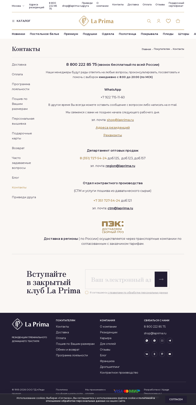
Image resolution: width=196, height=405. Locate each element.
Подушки (90, 35)
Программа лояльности (72, 355)
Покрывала (149, 35)
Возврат (18, 148)
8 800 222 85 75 (53, 6)
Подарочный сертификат (176, 4)
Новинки (18, 35)
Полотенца (127, 35)
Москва (16, 5)
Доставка (133, 4)
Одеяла (108, 35)
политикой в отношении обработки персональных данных (100, 399)
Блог (15, 177)
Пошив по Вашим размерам (20, 104)
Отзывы (160, 4)
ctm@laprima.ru (120, 208)
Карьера (105, 338)
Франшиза (107, 361)
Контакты (118, 4)
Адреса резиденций (36, 6)
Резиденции (108, 332)
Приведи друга (87, 4)
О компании (102, 4)
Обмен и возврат (67, 349)
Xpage (165, 389)
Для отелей (108, 344)
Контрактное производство (119, 372)
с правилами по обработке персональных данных (138, 292)
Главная (146, 49)
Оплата (147, 4)
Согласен (176, 399)
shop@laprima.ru (72, 5)
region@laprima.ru (120, 166)
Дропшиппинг (110, 367)
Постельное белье (44, 35)
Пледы (168, 35)
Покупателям (162, 49)
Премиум (71, 35)
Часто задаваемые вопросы (21, 163)
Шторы (183, 35)
